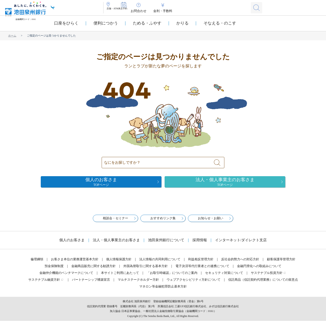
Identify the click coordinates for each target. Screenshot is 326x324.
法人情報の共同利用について (159, 262)
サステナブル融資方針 (44, 283)
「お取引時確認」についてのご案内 (172, 276)
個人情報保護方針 (119, 262)
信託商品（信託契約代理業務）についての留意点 (263, 283)
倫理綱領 (37, 262)
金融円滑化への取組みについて (259, 269)
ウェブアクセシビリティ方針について (194, 283)
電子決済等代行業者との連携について (202, 269)
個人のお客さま (72, 243)
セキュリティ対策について (224, 276)
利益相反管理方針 (200, 262)
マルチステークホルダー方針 (138, 283)
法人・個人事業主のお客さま (116, 243)
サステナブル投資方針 (267, 276)
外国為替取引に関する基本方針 (145, 269)
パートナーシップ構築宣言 (91, 283)
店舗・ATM (118, 11)
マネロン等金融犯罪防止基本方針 (163, 289)
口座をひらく (66, 23)
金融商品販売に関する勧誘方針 (93, 269)
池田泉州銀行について (166, 243)
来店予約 (139, 11)
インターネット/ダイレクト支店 (241, 243)
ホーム (12, 35)
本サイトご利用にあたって (120, 276)
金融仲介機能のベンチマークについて (66, 276)
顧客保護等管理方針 (281, 262)
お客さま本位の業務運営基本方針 (74, 262)
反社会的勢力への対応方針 (240, 262)
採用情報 (199, 243)
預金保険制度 (54, 269)
